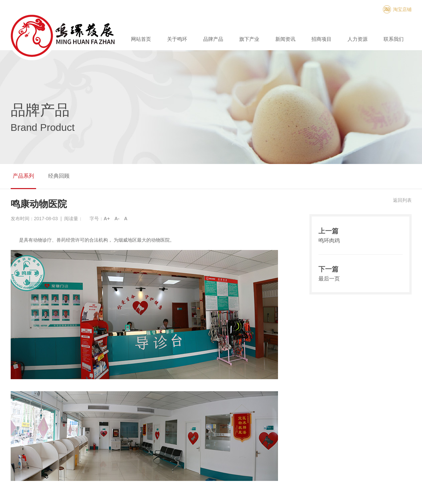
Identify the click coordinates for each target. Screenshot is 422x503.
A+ (107, 218)
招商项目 (321, 39)
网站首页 (141, 39)
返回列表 (402, 200)
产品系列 (23, 176)
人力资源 (357, 39)
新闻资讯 (285, 39)
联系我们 (394, 39)
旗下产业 (249, 39)
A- (117, 218)
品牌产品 (213, 39)
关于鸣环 (177, 39)
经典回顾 (58, 176)
